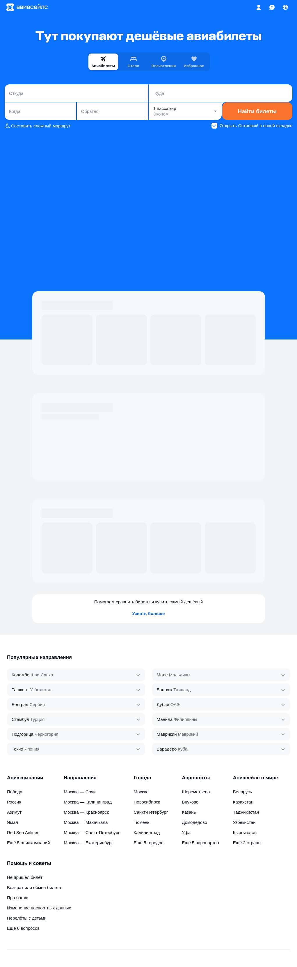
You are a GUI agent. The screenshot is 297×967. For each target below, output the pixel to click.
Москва (141, 791)
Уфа (186, 832)
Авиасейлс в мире (255, 778)
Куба (182, 748)
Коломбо (20, 674)
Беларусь (242, 791)
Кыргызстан (245, 832)
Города (142, 778)
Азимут (14, 812)
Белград (20, 704)
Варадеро (167, 748)
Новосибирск (147, 801)
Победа (14, 791)
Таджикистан (246, 812)
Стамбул (20, 719)
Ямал (12, 822)
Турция (37, 719)
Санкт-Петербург (151, 812)
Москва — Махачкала (86, 822)
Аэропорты (196, 778)
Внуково (190, 801)
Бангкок (164, 689)
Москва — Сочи (80, 791)
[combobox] (76, 93)
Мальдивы (179, 674)
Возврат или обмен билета (34, 887)
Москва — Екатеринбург (88, 842)
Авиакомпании (25, 778)
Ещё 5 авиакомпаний (28, 842)
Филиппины (185, 719)
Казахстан (243, 801)
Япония (32, 748)
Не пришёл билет (24, 877)
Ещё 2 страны (247, 842)
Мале (162, 674)
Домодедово (194, 822)
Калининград (147, 832)
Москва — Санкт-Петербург (92, 832)
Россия (14, 801)
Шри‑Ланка (42, 674)
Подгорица (22, 734)
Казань (189, 812)
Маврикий (167, 734)
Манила (165, 719)
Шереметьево (196, 791)
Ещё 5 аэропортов (200, 842)
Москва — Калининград (88, 801)
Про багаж (17, 897)
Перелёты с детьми (27, 918)
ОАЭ (175, 704)
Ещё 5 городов (148, 842)
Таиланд (182, 689)
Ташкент (20, 689)
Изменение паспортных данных (39, 907)
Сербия (37, 704)
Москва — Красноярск (86, 812)
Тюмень (141, 822)
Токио (17, 748)
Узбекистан (41, 689)
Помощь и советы (29, 863)
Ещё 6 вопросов (23, 928)
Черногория (46, 734)
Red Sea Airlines (23, 832)
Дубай (163, 704)
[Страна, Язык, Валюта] (285, 7)
